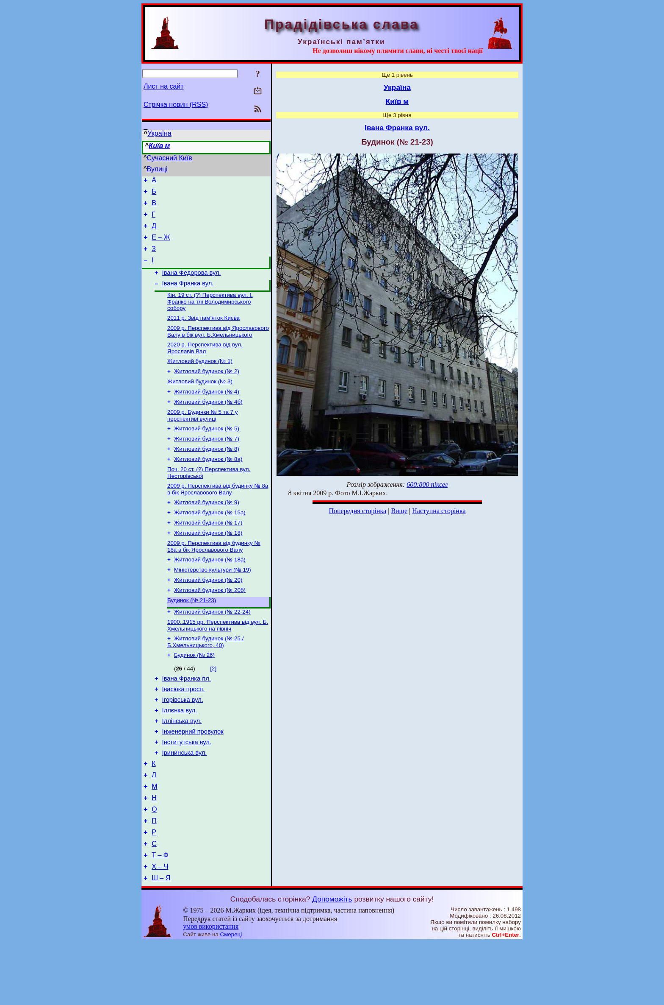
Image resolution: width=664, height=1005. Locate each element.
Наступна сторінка (438, 510)
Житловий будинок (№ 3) (199, 400)
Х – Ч (160, 927)
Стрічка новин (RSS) (176, 104)
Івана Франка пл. (186, 718)
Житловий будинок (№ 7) (206, 461)
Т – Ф (160, 914)
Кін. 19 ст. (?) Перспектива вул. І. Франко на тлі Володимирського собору (210, 315)
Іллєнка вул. (179, 753)
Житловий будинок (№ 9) (206, 529)
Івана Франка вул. (188, 296)
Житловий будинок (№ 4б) (208, 422)
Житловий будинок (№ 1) (199, 378)
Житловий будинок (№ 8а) (208, 483)
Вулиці (157, 169)
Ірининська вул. (184, 801)
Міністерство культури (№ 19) (212, 602)
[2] (213, 707)
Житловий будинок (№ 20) (208, 613)
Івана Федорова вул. (191, 284)
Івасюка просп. (183, 729)
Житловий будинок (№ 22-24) (212, 647)
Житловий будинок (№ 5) (206, 450)
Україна (159, 133)
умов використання (210, 988)
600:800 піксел (427, 484)
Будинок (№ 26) (194, 693)
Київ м (159, 145)
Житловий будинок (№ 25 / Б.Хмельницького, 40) (205, 679)
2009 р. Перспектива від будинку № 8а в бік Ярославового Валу (217, 515)
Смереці (231, 997)
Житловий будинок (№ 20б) (210, 624)
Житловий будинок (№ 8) (206, 472)
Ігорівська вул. (182, 741)
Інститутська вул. (186, 789)
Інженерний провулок (193, 777)
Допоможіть (332, 961)
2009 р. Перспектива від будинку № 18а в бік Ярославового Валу (213, 576)
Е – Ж (161, 244)
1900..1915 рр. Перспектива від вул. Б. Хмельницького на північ (217, 661)
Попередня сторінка (357, 510)
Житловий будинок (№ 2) (206, 389)
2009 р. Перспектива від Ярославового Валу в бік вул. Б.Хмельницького (218, 346)
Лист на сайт (164, 86)
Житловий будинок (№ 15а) (210, 540)
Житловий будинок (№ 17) (208, 551)
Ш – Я (161, 940)
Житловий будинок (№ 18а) (210, 591)
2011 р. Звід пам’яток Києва (203, 332)
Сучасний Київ (169, 158)
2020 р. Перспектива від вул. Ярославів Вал (205, 364)
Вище (399, 510)
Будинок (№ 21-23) (191, 635)
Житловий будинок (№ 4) (206, 411)
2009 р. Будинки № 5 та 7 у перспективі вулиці (202, 436)
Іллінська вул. (182, 765)
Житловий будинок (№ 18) (208, 562)
